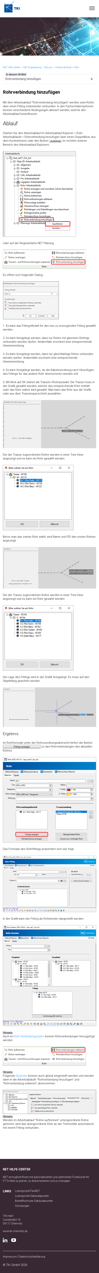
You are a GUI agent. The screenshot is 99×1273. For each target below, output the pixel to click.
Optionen (21, 1075)
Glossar (48, 67)
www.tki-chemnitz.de (15, 1231)
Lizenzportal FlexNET (27, 1190)
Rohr (76, 67)
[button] (92, 7)
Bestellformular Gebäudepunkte (34, 1200)
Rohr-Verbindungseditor (29, 1036)
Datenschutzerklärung (32, 1256)
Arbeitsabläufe (63, 67)
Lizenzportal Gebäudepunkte (32, 1195)
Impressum (10, 1256)
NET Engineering (32, 67)
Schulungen (22, 1205)
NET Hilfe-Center (11, 67)
